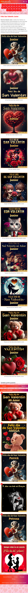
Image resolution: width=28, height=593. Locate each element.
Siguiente (23, 386)
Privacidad (22, 577)
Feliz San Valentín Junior (9, 16)
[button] (3, 5)
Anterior (4, 386)
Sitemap (13, 579)
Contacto (16, 577)
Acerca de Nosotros (7, 577)
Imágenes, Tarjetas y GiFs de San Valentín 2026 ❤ (15, 582)
